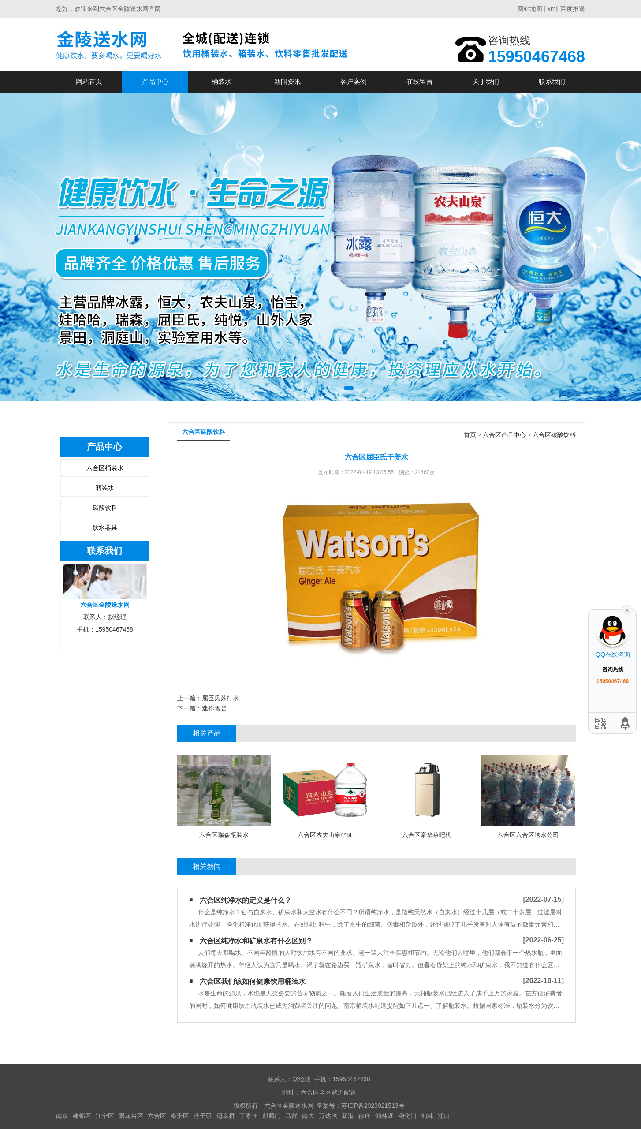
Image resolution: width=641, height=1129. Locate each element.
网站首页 (89, 81)
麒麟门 (271, 1115)
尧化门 (407, 1115)
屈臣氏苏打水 (220, 698)
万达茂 (328, 1115)
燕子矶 (203, 1115)
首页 (470, 435)
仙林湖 (384, 1115)
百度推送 (572, 8)
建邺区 (82, 1115)
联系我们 (552, 81)
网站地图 (530, 8)
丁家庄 (248, 1115)
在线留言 (419, 81)
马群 (291, 1115)
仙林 (427, 1115)
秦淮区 (180, 1115)
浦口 (444, 1115)
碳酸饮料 (105, 507)
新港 (348, 1115)
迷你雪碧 (214, 708)
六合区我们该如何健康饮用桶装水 (253, 981)
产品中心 (155, 81)
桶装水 (221, 81)
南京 (62, 1115)
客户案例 (353, 81)
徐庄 (364, 1115)
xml (552, 8)
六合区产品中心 (504, 435)
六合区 (157, 1115)
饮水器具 (105, 527)
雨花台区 (131, 1115)
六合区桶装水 (104, 467)
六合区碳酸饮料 (554, 435)
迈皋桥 (225, 1115)
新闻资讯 (287, 81)
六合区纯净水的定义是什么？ (245, 900)
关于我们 (486, 81)
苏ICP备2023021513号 (372, 1105)
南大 (308, 1115)
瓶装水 (105, 487)
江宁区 (105, 1115)
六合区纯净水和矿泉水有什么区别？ (256, 941)
